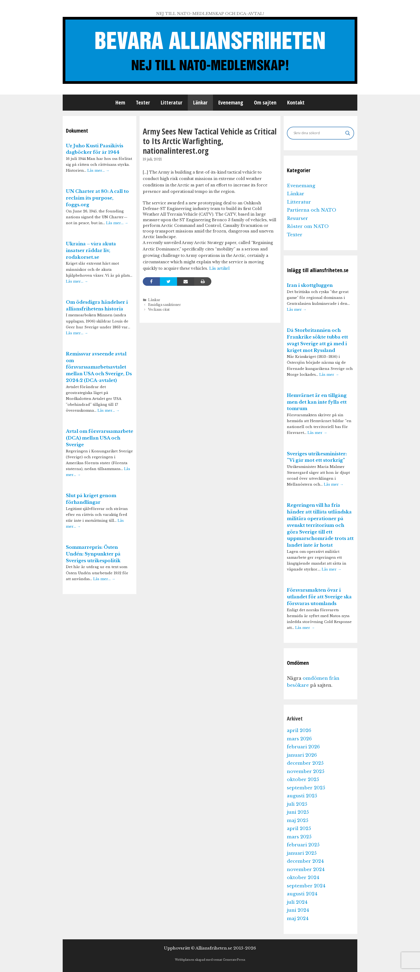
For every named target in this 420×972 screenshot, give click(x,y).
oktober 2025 (303, 779)
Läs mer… (98, 170)
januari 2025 (302, 853)
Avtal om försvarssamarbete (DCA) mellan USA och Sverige (99, 438)
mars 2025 (299, 837)
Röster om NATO (308, 226)
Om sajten (265, 102)
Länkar (200, 102)
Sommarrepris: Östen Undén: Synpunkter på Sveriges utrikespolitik (93, 554)
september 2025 (306, 788)
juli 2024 (297, 902)
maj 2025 (297, 820)
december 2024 (305, 861)
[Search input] (318, 133)
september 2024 (306, 886)
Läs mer (296, 309)
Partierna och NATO (311, 210)
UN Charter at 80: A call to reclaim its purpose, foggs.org (97, 198)
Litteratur (171, 102)
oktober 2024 (303, 877)
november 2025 (305, 771)
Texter (143, 102)
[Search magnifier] (347, 133)
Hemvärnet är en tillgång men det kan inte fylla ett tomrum (317, 402)
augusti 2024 (302, 894)
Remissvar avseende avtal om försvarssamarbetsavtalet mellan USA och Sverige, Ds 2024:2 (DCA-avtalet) (99, 367)
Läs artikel (219, 268)
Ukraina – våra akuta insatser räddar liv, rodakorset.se (91, 250)
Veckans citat (159, 309)
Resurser (297, 218)
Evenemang (230, 102)
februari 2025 (303, 845)
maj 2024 (298, 918)
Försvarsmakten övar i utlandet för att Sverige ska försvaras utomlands (319, 596)
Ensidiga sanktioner (164, 305)
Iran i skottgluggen (310, 285)
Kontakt (296, 102)
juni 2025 (298, 812)
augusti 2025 (302, 796)
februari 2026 (303, 747)
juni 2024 (298, 910)
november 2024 (306, 869)
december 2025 (305, 763)
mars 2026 (299, 739)
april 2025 (299, 828)
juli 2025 (297, 804)
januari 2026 (302, 755)
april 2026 (299, 730)
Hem (120, 102)
